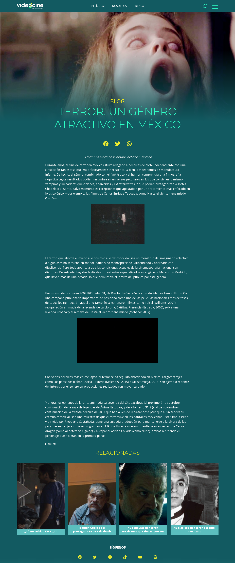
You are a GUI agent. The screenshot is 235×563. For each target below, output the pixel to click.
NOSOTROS (119, 6)
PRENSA (139, 6)
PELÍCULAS (98, 6)
